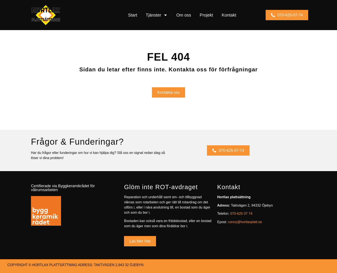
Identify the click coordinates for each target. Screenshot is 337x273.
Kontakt (229, 15)
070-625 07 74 (241, 213)
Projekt (206, 15)
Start (132, 15)
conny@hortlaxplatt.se (245, 222)
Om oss (183, 15)
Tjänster (157, 15)
